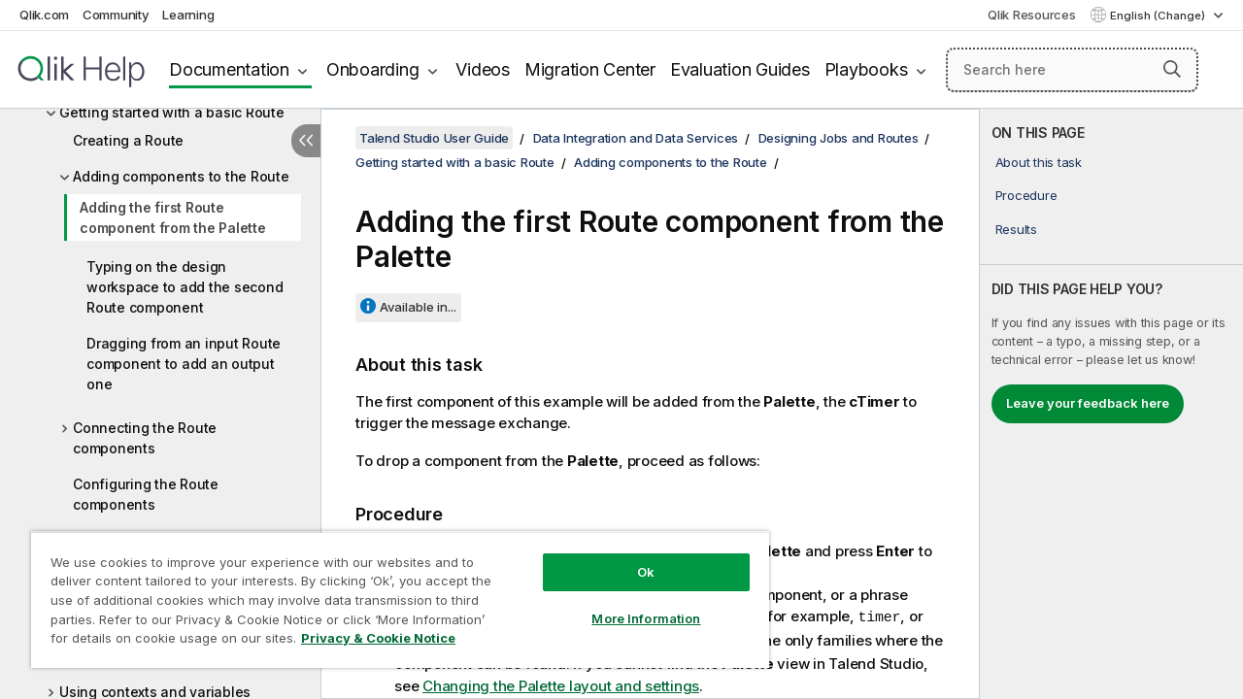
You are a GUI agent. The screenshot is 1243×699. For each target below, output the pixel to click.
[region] (391, 592)
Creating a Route (128, 140)
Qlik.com (44, 14)
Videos (482, 69)
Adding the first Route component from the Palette (173, 217)
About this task (1038, 162)
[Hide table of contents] (305, 140)
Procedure (1026, 195)
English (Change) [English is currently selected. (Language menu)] (1159, 15)
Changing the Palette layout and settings (560, 684)
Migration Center (589, 69)
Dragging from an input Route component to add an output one (183, 363)
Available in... (418, 307)
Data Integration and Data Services (636, 138)
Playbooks (866, 69)
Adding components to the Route (181, 176)
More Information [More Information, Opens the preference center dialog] (631, 604)
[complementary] (1111, 404)
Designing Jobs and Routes (838, 138)
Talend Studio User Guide (434, 138)
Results (1016, 229)
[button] (1172, 69)
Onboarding (373, 69)
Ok (631, 557)
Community (116, 14)
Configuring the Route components (145, 494)
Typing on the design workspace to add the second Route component (184, 287)
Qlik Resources (1032, 14)
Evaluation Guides (740, 69)
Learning (188, 14)
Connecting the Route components (145, 437)
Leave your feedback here (1087, 403)
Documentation (229, 69)
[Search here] (1072, 70)
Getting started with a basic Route (172, 112)
